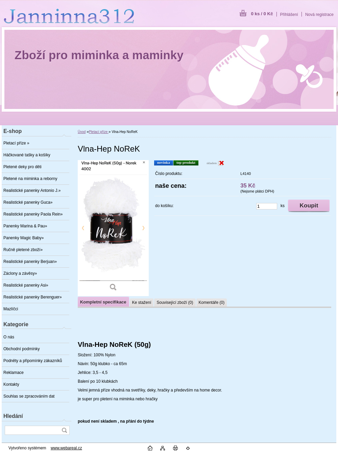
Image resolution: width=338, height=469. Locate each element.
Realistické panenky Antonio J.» (32, 190)
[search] (64, 430)
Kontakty (11, 384)
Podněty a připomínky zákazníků (32, 360)
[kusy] (266, 206)
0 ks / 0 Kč (262, 13)
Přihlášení (289, 14)
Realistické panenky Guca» (27, 202)
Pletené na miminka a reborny (30, 178)
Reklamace (13, 372)
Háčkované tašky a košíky (26, 155)
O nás (8, 337)
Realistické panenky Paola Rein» (33, 214)
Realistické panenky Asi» (25, 285)
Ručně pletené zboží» (23, 249)
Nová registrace (319, 14)
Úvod (82, 132)
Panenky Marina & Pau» (25, 226)
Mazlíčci (10, 309)
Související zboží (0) (174, 302)
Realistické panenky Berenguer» (32, 297)
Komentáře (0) (212, 302)
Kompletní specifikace (103, 302)
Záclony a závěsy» (20, 273)
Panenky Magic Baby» (23, 238)
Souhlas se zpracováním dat (28, 396)
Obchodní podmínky (21, 349)
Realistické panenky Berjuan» (30, 261)
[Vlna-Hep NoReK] (113, 228)
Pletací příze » (16, 143)
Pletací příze (98, 132)
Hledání (13, 416)
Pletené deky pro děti (22, 166)
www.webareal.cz (66, 448)
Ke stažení (141, 302)
